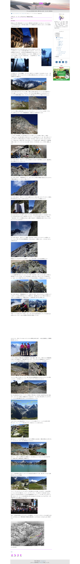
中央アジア (61, 41)
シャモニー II (23, 13)
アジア (58, 39)
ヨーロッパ (18, 13)
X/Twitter (40, 562)
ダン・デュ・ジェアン (18, 422)
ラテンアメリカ (62, 53)
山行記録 (58, 34)
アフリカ (59, 48)
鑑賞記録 (58, 33)
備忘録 (57, 56)
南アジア (60, 42)
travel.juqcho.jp (59, 37)
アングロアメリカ (62, 51)
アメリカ (59, 50)
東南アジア (61, 44)
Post (11, 551)
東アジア (60, 45)
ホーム (12, 13)
